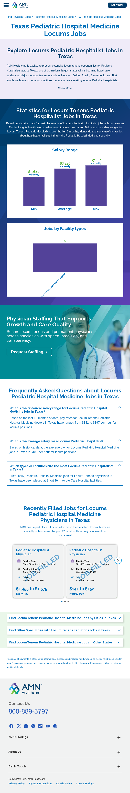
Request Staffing (27, 352)
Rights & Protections (40, 783)
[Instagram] (55, 726)
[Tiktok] (41, 726)
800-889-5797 (28, 711)
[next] (118, 560)
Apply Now (117, 5)
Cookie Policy (64, 783)
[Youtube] (48, 726)
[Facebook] (11, 726)
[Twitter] (18, 726)
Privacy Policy (16, 783)
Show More (65, 88)
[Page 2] (65, 601)
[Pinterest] (33, 726)
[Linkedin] (26, 726)
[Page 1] (61, 601)
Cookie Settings (85, 783)
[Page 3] (68, 601)
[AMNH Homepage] (20, 5)
